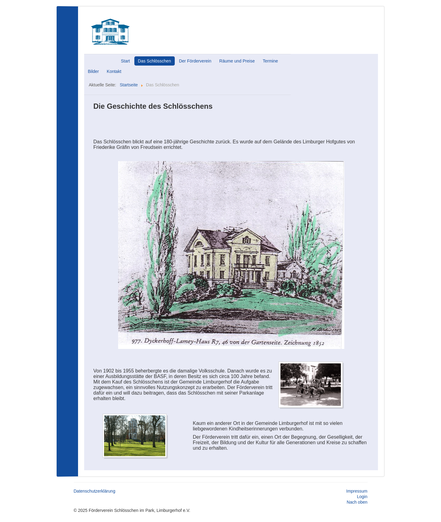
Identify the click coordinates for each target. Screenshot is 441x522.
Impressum (356, 491)
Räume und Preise (237, 61)
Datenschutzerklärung (94, 491)
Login (362, 496)
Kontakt (114, 71)
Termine (270, 61)
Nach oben (357, 502)
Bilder (93, 71)
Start (125, 61)
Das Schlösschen (154, 61)
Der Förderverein (195, 61)
